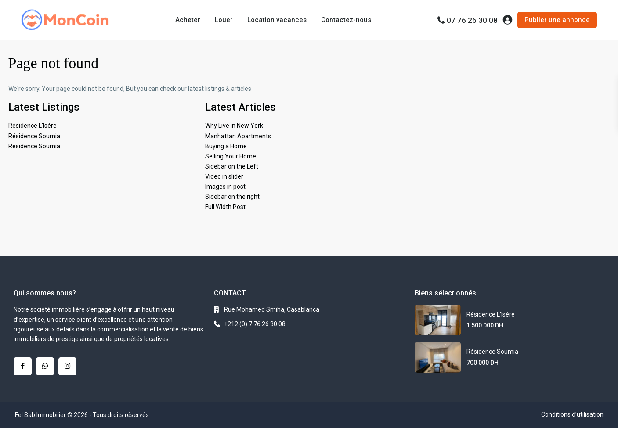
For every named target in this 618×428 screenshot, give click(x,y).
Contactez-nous (346, 20)
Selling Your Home (230, 156)
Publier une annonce (557, 20)
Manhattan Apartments (238, 136)
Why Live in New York (234, 125)
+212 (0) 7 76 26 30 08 (255, 323)
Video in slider (224, 176)
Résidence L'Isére (32, 125)
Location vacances (277, 20)
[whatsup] (45, 366)
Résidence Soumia (34, 136)
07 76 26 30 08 (472, 20)
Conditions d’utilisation (572, 414)
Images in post (225, 186)
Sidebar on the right (232, 196)
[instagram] (67, 366)
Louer (224, 20)
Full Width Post (225, 206)
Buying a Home (226, 146)
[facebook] (23, 366)
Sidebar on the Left (231, 166)
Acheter (187, 20)
